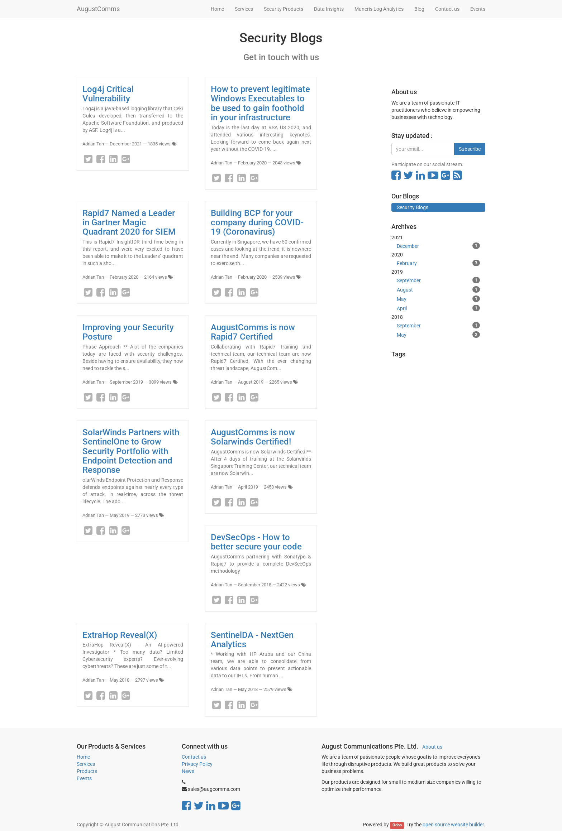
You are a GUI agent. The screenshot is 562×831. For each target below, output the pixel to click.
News (188, 771)
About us (432, 747)
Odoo (397, 825)
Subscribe (470, 149)
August (438, 289)
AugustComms (98, 9)
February (438, 263)
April (438, 308)
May (438, 299)
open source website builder (453, 824)
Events (84, 778)
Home (83, 757)
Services (86, 764)
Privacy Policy (197, 764)
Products (87, 771)
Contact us (194, 757)
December (438, 245)
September (438, 280)
